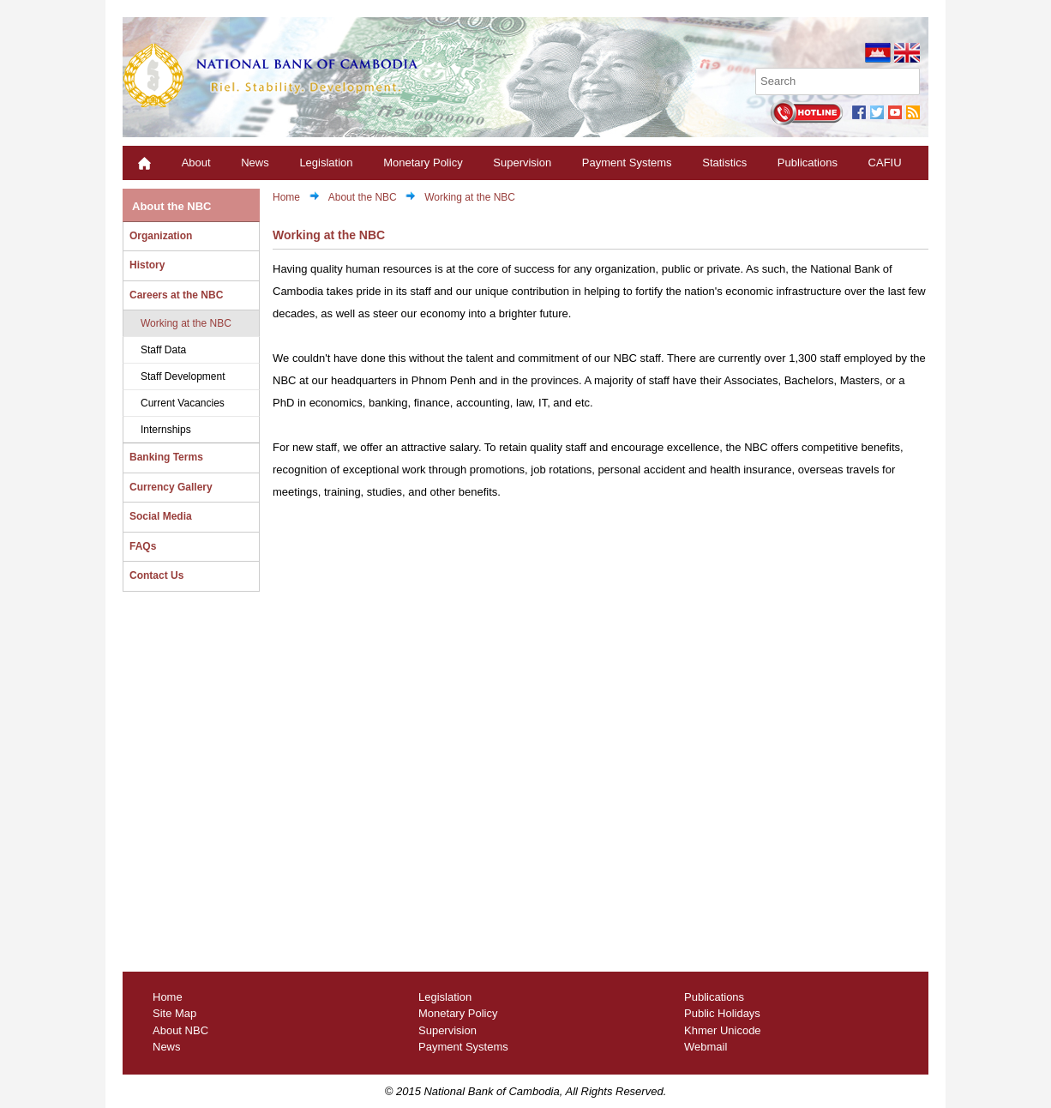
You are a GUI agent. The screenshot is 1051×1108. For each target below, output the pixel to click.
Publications (808, 162)
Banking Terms (166, 457)
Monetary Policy (422, 162)
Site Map (174, 1013)
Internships (166, 430)
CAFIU (885, 162)
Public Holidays (722, 1013)
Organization (160, 236)
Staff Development (183, 376)
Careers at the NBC (176, 295)
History (147, 265)
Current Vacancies (183, 403)
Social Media (160, 516)
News (255, 162)
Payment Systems (627, 162)
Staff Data (163, 350)
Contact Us (156, 575)
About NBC (180, 1030)
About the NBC (171, 206)
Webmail (705, 1046)
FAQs (142, 546)
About (196, 162)
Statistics (724, 162)
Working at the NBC (186, 323)
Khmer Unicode (722, 1030)
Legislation (325, 162)
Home (286, 197)
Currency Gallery (171, 487)
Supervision (522, 162)
